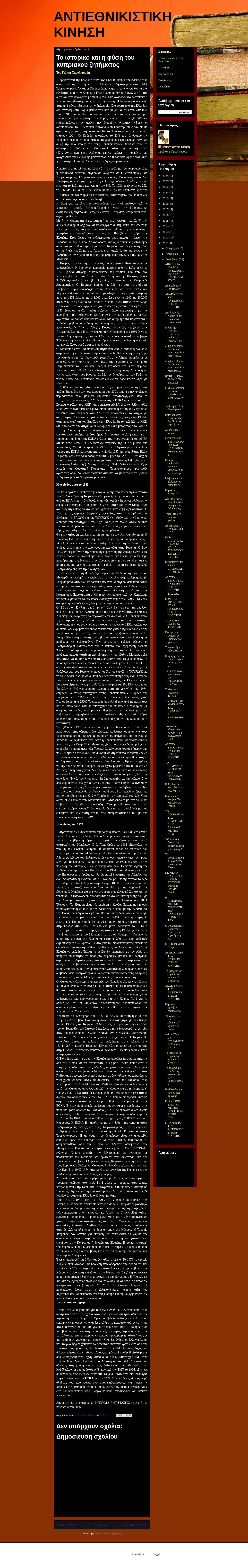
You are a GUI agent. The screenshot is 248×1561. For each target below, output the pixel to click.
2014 (166, 226)
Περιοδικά (164, 86)
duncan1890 (138, 1554)
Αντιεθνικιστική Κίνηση (176, 147)
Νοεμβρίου (172, 254)
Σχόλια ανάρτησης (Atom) (108, 1533)
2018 (166, 204)
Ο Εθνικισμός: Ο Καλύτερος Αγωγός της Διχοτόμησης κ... (174, 932)
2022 (166, 187)
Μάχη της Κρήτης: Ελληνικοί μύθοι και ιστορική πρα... (174, 334)
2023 (166, 181)
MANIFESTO (165, 67)
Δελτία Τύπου (166, 74)
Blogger (156, 1554)
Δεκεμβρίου (172, 248)
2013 (166, 232)
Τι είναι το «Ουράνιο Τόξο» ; (171, 692)
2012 (166, 237)
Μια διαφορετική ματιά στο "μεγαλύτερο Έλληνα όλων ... (174, 395)
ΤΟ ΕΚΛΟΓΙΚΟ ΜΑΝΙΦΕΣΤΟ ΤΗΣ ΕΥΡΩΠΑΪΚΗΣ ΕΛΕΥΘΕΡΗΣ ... (174, 711)
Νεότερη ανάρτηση (67, 1524)
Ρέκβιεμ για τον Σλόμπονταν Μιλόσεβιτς (173, 481)
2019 (166, 198)
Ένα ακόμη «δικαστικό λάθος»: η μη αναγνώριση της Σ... (173, 733)
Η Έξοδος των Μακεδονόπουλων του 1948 (174, 787)
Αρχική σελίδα (100, 1524)
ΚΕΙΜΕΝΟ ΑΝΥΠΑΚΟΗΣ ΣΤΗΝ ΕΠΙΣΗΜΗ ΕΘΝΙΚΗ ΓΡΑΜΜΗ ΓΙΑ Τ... (174, 883)
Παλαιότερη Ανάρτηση (135, 1524)
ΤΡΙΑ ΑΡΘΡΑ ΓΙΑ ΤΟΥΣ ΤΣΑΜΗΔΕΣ (173, 624)
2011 (166, 243)
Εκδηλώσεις (165, 80)
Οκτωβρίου (172, 259)
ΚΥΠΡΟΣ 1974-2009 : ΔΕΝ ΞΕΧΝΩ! (174, 379)
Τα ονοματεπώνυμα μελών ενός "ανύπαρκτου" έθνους (174, 861)
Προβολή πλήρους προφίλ (172, 151)
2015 (166, 221)
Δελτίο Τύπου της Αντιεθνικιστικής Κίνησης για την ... (174, 1041)
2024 (166, 175)
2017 (166, 209)
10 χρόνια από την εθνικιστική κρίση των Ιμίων (173, 1023)
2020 (166, 192)
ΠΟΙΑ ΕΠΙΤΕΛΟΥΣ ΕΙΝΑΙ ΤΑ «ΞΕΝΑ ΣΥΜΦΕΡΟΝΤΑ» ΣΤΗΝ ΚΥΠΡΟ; (174, 547)
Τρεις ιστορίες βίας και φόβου (173, 517)
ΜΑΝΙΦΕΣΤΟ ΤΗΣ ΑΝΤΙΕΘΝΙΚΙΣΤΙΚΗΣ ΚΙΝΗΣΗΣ (174, 1129)
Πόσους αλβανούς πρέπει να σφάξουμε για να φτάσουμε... (174, 467)
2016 (166, 215)
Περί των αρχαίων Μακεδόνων (173, 1007)
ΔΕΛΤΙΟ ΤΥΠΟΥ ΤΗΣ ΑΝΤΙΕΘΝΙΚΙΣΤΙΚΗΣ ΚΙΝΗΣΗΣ (174, 751)
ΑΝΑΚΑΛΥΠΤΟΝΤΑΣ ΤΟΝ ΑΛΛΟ (174, 529)
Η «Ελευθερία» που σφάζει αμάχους (173, 1093)
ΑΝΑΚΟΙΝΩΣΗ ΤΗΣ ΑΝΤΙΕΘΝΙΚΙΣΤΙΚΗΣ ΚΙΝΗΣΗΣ (174, 301)
